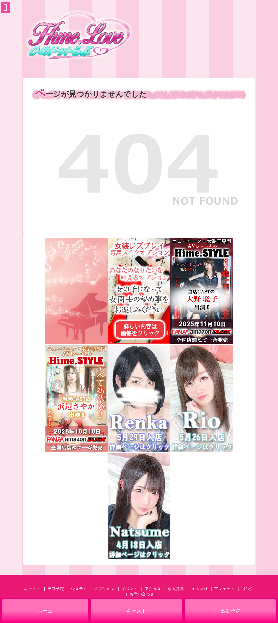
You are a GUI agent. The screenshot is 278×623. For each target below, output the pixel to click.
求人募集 (176, 588)
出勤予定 (56, 588)
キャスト (32, 588)
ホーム (45, 611)
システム (79, 588)
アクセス (153, 588)
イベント (129, 588)
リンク (248, 588)
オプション (104, 588)
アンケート (224, 588)
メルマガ (199, 588)
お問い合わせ (142, 594)
